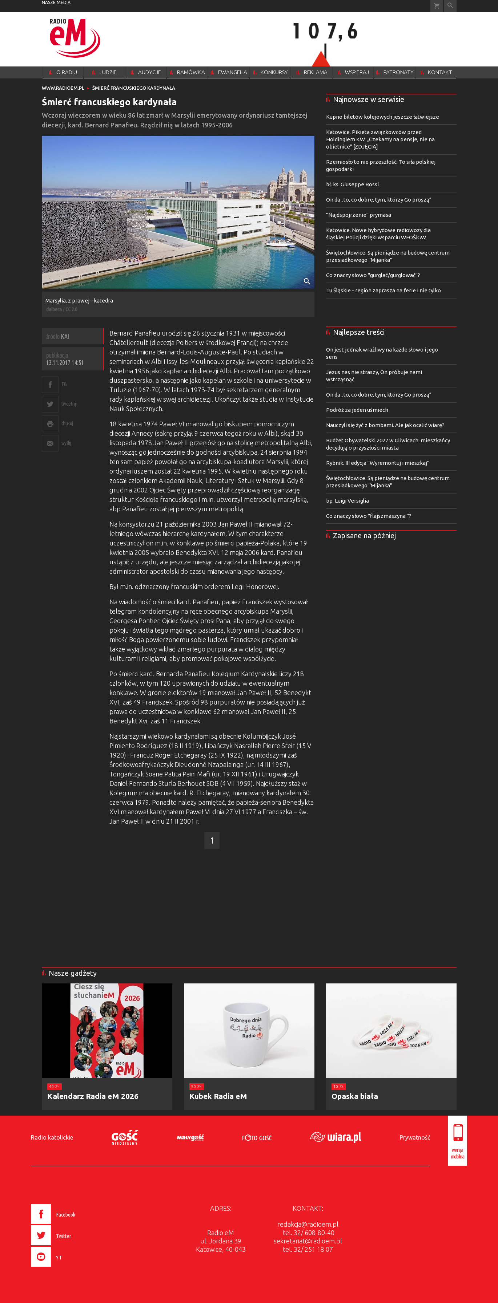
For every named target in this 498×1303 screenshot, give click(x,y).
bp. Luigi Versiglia (347, 501)
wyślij (66, 443)
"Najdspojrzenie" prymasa (358, 215)
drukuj (67, 423)
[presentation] (68, 1267)
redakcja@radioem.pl (307, 1224)
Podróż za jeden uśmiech (357, 410)
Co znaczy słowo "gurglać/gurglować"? (373, 275)
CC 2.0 (71, 309)
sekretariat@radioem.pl (308, 1241)
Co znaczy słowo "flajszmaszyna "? (368, 516)
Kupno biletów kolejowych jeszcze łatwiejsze (382, 117)
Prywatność (415, 1137)
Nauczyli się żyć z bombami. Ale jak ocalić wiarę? (385, 425)
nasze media (56, 2)
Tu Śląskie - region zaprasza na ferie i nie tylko (383, 290)
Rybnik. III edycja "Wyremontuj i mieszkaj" (377, 463)
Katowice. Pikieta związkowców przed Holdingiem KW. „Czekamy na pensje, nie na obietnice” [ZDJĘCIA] (380, 139)
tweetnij (69, 404)
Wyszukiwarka (450, 6)
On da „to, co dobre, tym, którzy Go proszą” (378, 199)
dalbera (54, 309)
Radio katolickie (52, 1137)
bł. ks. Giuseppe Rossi (352, 184)
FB (64, 384)
